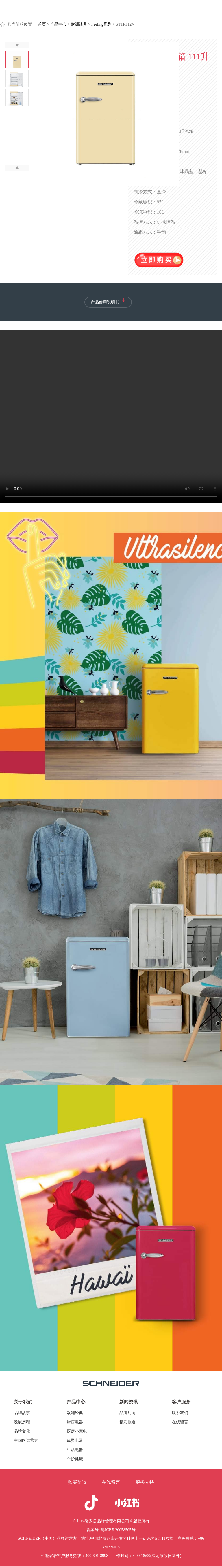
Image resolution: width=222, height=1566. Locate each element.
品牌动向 (127, 1413)
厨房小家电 (77, 1431)
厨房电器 (75, 1422)
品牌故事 (22, 1413)
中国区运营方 (26, 1440)
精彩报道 (127, 1422)
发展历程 (22, 1422)
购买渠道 (77, 1482)
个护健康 (75, 1459)
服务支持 (145, 1482)
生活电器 (75, 1450)
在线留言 (180, 1422)
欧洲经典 (75, 1413)
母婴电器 (75, 1440)
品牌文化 (22, 1431)
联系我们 (180, 1413)
